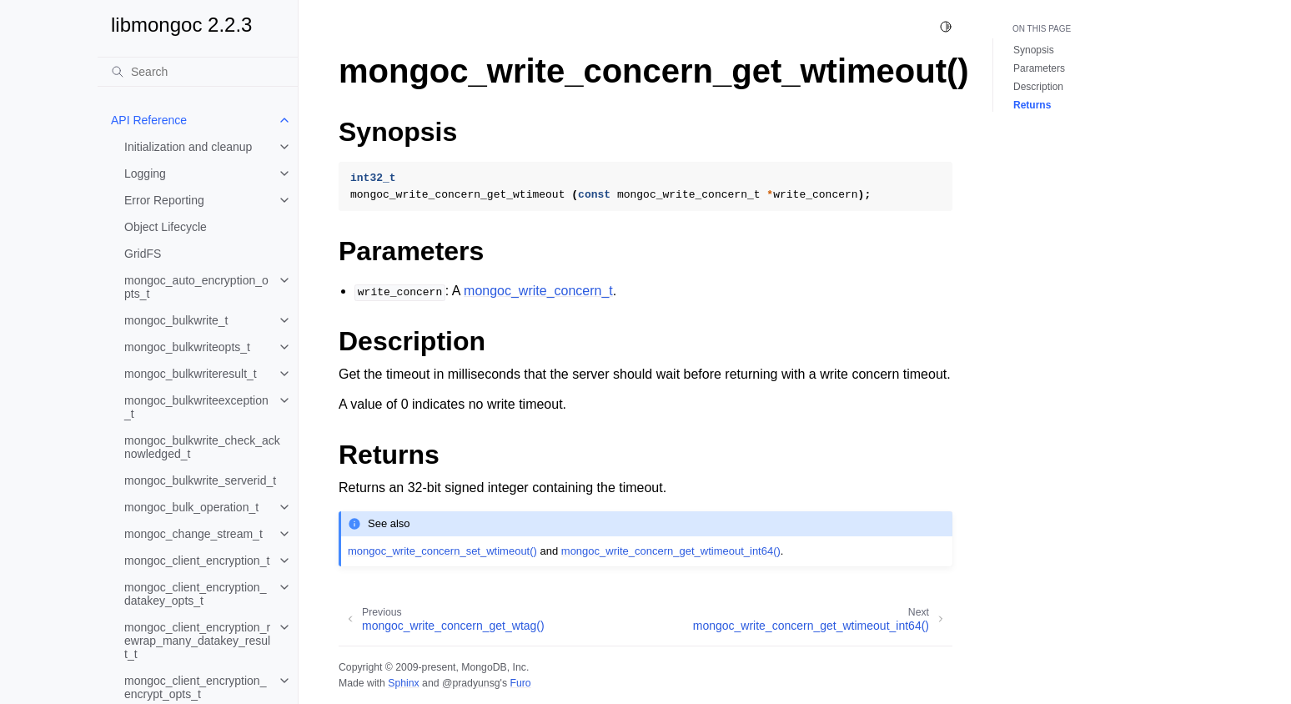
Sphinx (403, 683)
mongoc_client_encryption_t (196, 560)
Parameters (1039, 68)
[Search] (198, 72)
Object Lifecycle (165, 227)
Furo (520, 683)
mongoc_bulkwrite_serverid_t (200, 480)
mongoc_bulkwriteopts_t (187, 347)
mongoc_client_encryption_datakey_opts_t (195, 594)
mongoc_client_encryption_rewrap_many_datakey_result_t (197, 641)
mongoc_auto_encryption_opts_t (196, 287)
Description (1038, 87)
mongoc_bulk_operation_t (191, 507)
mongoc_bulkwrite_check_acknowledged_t (202, 447)
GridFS (142, 253)
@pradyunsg (471, 683)
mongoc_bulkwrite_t (176, 320)
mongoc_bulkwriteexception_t (196, 407)
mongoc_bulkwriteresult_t (190, 373)
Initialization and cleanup (188, 146)
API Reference (149, 120)
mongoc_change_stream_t (193, 534)
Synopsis (1033, 50)
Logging (145, 173)
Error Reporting (164, 200)
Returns (1032, 105)
